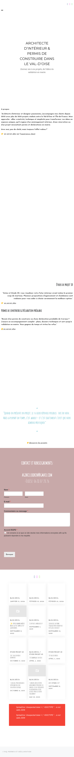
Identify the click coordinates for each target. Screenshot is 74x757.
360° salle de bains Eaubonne (15, 656)
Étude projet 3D (17, 652)
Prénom (6, 497)
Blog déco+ (15, 598)
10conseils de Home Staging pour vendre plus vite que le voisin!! (56, 625)
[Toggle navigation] (2, 10)
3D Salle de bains (53, 655)
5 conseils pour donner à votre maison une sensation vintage (17, 685)
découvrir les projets (38, 443)
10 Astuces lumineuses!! (36, 623)
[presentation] (21, 548)
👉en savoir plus (8, 329)
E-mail (7, 502)
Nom (6, 490)
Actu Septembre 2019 (54, 683)
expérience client (28, 134)
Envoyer (9, 554)
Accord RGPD (10, 530)
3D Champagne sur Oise (35, 657)
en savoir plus (10, 303)
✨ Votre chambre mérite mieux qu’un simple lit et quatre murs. (17, 625)
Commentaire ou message (16, 511)
